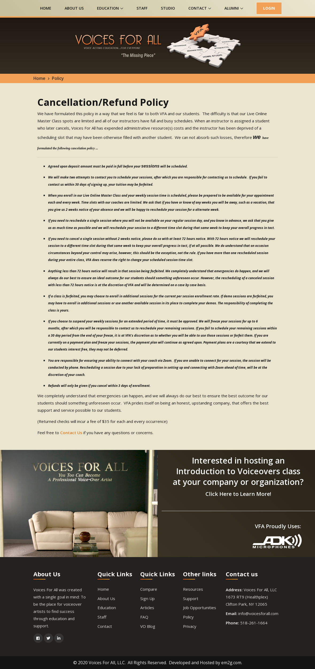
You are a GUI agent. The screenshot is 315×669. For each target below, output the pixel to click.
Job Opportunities (199, 607)
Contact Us (71, 432)
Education (110, 8)
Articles (147, 607)
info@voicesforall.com (258, 613)
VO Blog (147, 625)
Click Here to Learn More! (238, 493)
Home (45, 8)
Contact (199, 8)
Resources (193, 589)
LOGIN (269, 8)
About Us (74, 8)
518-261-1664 (253, 622)
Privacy (189, 625)
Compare (148, 589)
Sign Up (147, 598)
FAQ (144, 616)
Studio (168, 8)
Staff (142, 8)
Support (190, 598)
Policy (188, 616)
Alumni (233, 8)
